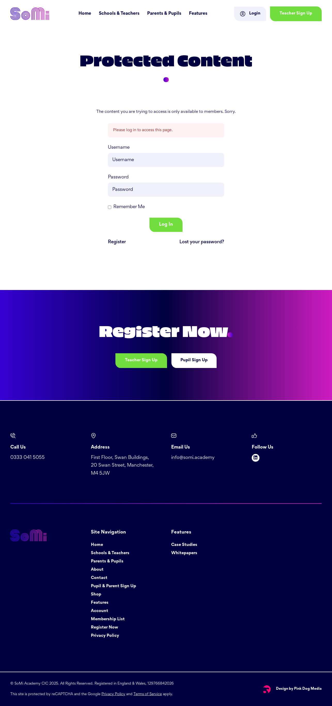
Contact (99, 578)
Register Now (104, 628)
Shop (96, 595)
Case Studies (184, 545)
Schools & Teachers (119, 14)
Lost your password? (201, 242)
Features (198, 14)
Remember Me (129, 207)
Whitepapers (184, 553)
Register (117, 242)
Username (119, 147)
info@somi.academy (193, 458)
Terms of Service (147, 694)
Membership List (108, 619)
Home (84, 14)
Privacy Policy (105, 636)
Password (118, 177)
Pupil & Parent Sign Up (113, 586)
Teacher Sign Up (141, 360)
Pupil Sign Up (194, 360)
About (97, 570)
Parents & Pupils (164, 14)
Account (99, 611)
